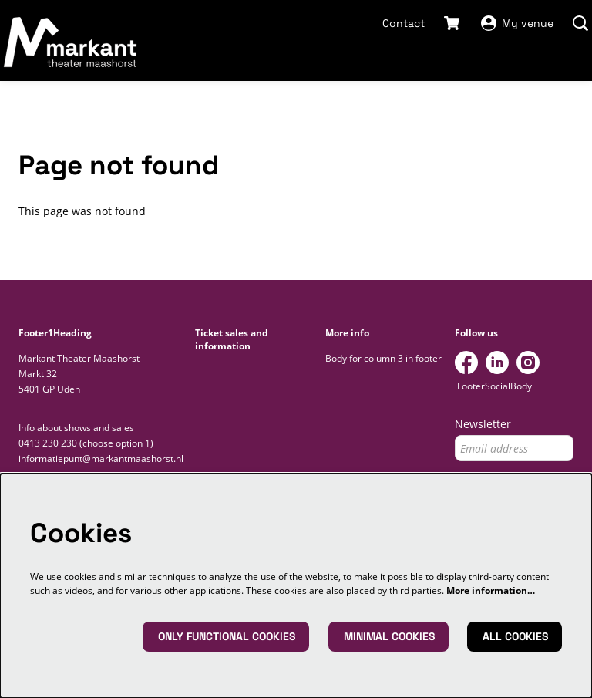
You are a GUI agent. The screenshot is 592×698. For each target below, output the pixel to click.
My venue (517, 23)
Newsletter (483, 424)
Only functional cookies (226, 636)
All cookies (515, 636)
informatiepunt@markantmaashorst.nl (100, 458)
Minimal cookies (389, 636)
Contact (403, 23)
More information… (490, 590)
